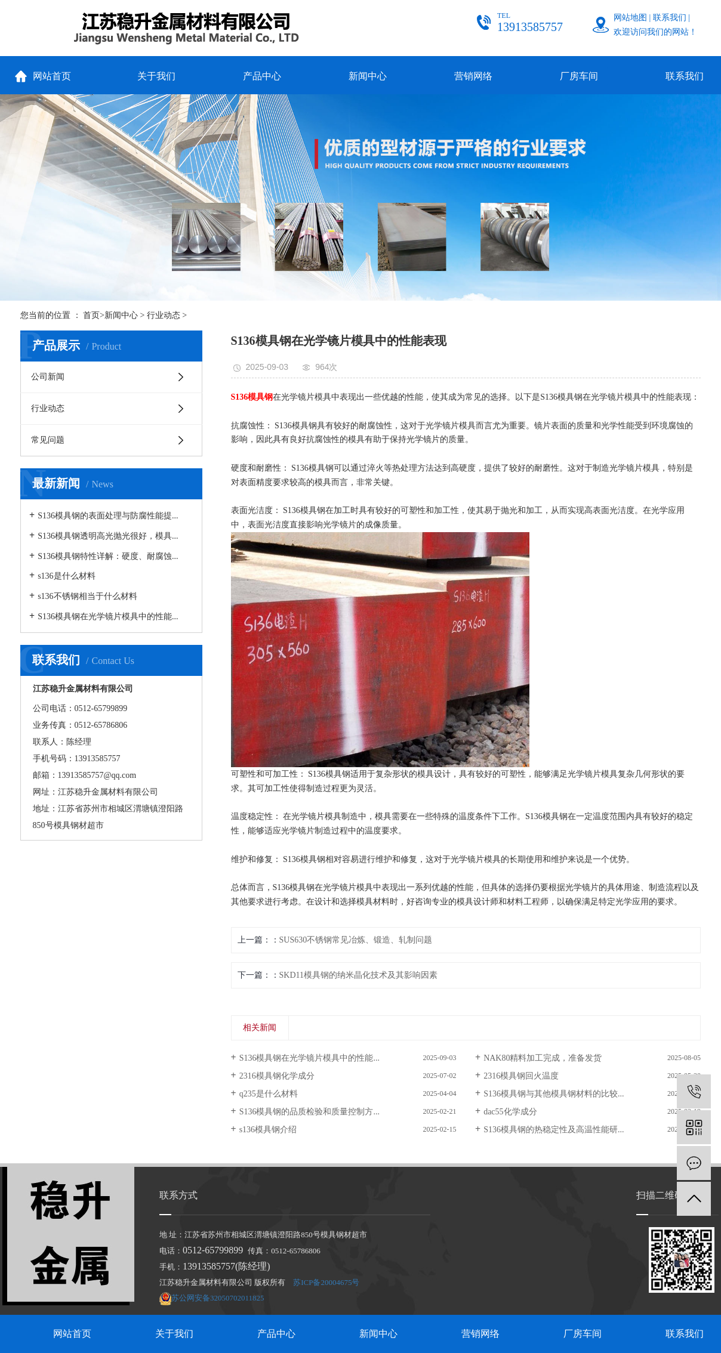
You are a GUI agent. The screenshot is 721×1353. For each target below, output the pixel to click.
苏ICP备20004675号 (326, 1282)
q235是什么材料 (268, 1093)
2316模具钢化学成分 (277, 1075)
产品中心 (262, 76)
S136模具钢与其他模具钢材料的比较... (553, 1093)
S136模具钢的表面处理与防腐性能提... (108, 515)
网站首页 (52, 76)
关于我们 (156, 76)
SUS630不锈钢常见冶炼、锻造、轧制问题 (356, 939)
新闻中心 (368, 76)
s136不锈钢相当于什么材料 (87, 596)
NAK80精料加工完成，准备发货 (542, 1058)
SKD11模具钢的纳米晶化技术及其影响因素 (358, 975)
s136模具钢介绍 (268, 1129)
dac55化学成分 (510, 1111)
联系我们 (669, 17)
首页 (91, 315)
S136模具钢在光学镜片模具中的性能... (108, 616)
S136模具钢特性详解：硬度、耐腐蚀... (108, 556)
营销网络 (473, 76)
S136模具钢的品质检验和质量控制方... (309, 1111)
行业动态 (163, 315)
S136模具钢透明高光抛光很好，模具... (108, 536)
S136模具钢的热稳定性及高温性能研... (553, 1129)
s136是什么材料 (66, 576)
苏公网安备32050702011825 (217, 1297)
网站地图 (630, 17)
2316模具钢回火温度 (521, 1075)
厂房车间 (579, 76)
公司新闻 (47, 376)
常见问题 (47, 439)
